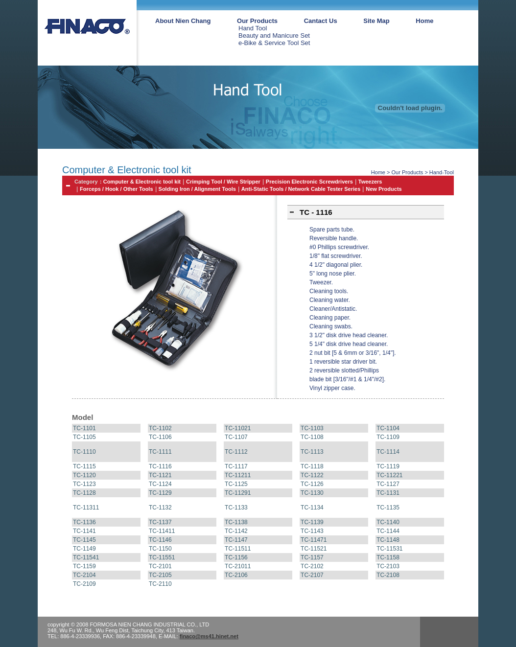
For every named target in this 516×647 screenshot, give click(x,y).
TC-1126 (312, 484)
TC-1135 (387, 507)
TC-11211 (238, 475)
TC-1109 (387, 437)
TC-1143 (312, 531)
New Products (383, 189)
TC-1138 (236, 522)
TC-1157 (312, 557)
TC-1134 (312, 507)
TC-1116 (160, 466)
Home (424, 20)
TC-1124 (160, 484)
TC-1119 (387, 466)
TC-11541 (86, 557)
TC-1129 (160, 492)
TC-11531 (389, 548)
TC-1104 (387, 428)
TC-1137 (160, 522)
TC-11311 (86, 507)
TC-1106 (160, 437)
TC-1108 (312, 437)
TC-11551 (162, 557)
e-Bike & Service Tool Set (274, 42)
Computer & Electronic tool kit (142, 182)
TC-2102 (312, 566)
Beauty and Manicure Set (274, 35)
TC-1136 (84, 522)
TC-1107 (236, 437)
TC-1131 (387, 492)
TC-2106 (236, 575)
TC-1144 (387, 531)
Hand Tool (252, 28)
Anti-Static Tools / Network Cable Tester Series (301, 189)
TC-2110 (160, 583)
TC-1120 (84, 475)
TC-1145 (84, 539)
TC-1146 (160, 539)
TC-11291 (238, 492)
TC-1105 (84, 437)
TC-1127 (387, 484)
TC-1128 (84, 492)
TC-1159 (84, 566)
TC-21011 (238, 566)
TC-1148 (387, 539)
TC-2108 (387, 575)
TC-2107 (312, 575)
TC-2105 (160, 575)
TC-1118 (312, 466)
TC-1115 (84, 466)
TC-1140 (387, 522)
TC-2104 (84, 575)
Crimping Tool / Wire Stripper (223, 182)
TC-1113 (312, 451)
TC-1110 (84, 451)
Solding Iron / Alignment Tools (197, 189)
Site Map (376, 20)
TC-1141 (84, 531)
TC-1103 (312, 428)
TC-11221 (389, 475)
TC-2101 (160, 566)
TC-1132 (160, 507)
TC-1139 (312, 522)
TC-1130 (312, 492)
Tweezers (370, 182)
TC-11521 (314, 548)
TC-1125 (236, 484)
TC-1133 (236, 507)
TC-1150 (160, 548)
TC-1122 (312, 475)
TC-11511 (238, 548)
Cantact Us (320, 20)
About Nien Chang (183, 20)
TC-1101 (84, 428)
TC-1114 (387, 451)
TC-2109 (84, 583)
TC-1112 (236, 451)
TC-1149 (84, 548)
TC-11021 (238, 428)
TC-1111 (160, 451)
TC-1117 (236, 466)
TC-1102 (160, 428)
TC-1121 (160, 475)
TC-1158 (387, 557)
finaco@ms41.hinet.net (209, 636)
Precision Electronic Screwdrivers (309, 182)
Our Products (257, 20)
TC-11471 (314, 539)
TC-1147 (236, 539)
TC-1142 (236, 531)
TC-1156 (236, 557)
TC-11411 (162, 531)
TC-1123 (84, 484)
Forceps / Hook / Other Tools (116, 189)
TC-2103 (387, 566)
